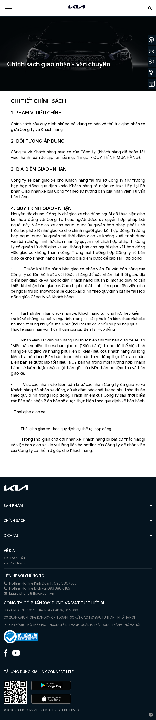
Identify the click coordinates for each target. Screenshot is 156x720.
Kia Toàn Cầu (14, 558)
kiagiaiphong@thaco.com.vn (29, 594)
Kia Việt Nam (14, 563)
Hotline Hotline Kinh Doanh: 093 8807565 (40, 583)
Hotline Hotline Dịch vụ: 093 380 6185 (37, 588)
